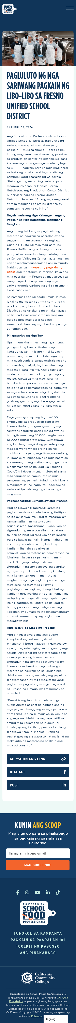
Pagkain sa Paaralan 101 (38, 940)
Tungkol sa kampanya (38, 933)
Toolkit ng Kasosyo (38, 946)
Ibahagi (38, 772)
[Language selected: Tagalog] (56, 1019)
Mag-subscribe (37, 865)
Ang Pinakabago (38, 953)
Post (38, 785)
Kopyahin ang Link (38, 759)
